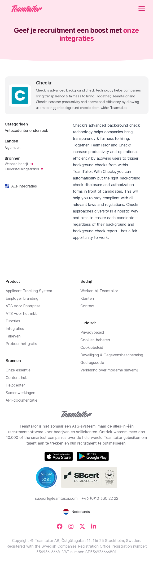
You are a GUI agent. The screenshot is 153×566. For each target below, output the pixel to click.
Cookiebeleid (91, 347)
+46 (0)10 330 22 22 (99, 498)
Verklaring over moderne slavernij (109, 370)
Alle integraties (23, 186)
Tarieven (13, 336)
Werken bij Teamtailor (99, 290)
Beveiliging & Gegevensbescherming (111, 355)
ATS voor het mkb (22, 313)
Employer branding (22, 298)
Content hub (16, 377)
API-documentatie (21, 400)
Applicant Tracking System (29, 290)
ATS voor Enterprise (23, 306)
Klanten (87, 298)
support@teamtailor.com (56, 498)
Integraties (15, 328)
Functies (13, 321)
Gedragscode (92, 362)
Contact (87, 306)
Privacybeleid (92, 332)
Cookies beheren (95, 339)
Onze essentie (18, 370)
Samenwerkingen (20, 392)
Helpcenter (15, 385)
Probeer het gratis (21, 343)
